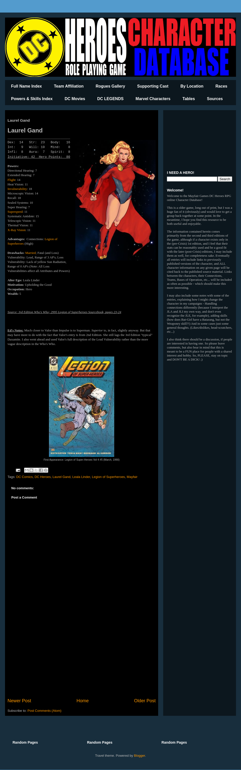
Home (83, 700)
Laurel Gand (61, 477)
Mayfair (132, 477)
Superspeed (15, 212)
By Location (192, 86)
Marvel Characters (153, 99)
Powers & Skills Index (31, 99)
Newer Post (19, 700)
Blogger (139, 755)
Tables (189, 99)
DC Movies (75, 99)
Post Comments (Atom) (45, 711)
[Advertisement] (82, 656)
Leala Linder (81, 477)
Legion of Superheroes (108, 477)
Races (221, 86)
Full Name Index (26, 86)
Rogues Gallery (110, 86)
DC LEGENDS (110, 99)
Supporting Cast (152, 86)
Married (30, 253)
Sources (215, 99)
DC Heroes (43, 477)
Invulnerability (17, 189)
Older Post (145, 700)
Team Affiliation (69, 86)
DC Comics (24, 477)
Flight (11, 180)
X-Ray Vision (17, 230)
